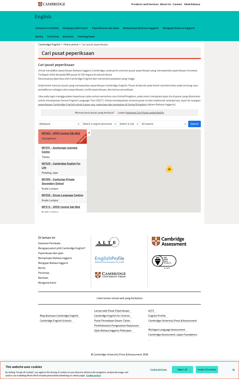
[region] (119, 370)
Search (194, 123)
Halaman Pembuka (47, 28)
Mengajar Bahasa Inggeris (179, 28)
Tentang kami (86, 36)
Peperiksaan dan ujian (105, 28)
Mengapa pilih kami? (75, 28)
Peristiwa (53, 36)
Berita (39, 36)
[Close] (233, 370)
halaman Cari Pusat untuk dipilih (145, 112)
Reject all (182, 369)
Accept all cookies (207, 369)
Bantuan (68, 36)
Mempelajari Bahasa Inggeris (141, 28)
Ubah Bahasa (192, 4)
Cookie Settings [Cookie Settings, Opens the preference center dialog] (158, 369)
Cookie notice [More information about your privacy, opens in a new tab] (93, 375)
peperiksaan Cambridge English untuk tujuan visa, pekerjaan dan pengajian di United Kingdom (92, 104)
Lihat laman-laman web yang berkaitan (119, 298)
